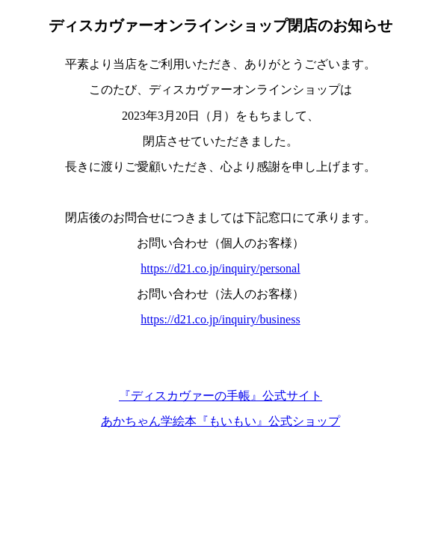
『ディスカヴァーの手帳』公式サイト (220, 395)
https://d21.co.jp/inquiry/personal (220, 268)
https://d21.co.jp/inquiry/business (220, 319)
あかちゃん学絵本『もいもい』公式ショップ (220, 421)
